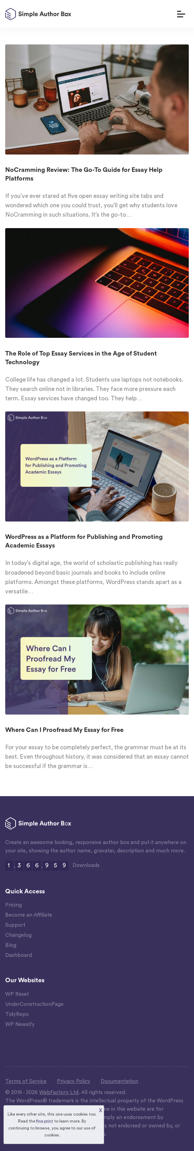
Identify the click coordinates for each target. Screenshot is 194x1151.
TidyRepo (17, 1014)
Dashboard (18, 955)
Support (15, 925)
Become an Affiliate (28, 915)
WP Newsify (20, 1024)
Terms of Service (26, 1081)
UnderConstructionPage (34, 1004)
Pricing (13, 905)
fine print (44, 1121)
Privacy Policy (73, 1081)
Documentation (119, 1081)
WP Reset (17, 994)
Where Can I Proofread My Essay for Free (64, 730)
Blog (10, 945)
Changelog (18, 935)
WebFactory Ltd (58, 1092)
